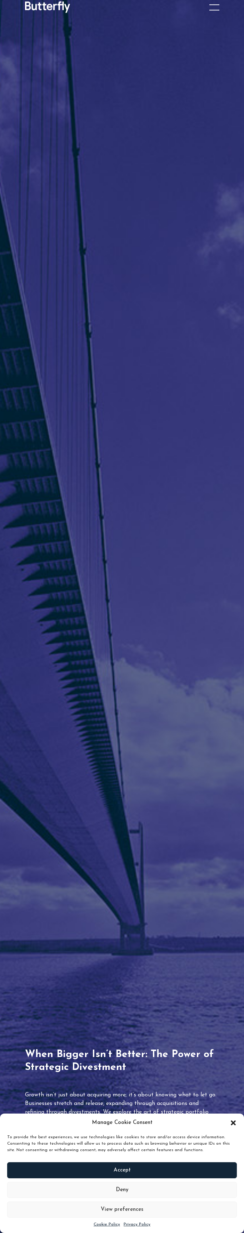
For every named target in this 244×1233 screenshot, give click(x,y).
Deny (122, 1190)
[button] (233, 1122)
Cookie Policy (107, 1224)
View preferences (122, 1209)
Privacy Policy (137, 1224)
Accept (122, 1170)
